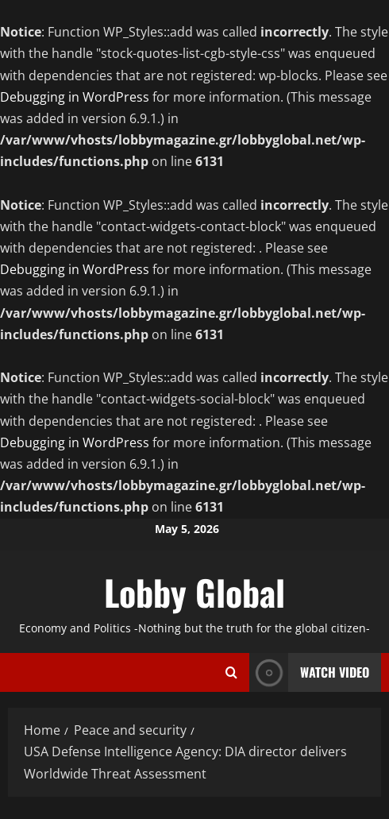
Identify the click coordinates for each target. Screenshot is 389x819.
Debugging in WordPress (74, 97)
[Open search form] (231, 673)
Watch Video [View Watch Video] (309, 672)
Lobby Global (194, 592)
